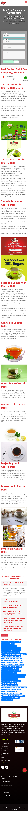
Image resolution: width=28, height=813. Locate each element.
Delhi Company (12, 8)
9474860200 (11, 79)
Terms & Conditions (7, 796)
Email (5, 45)
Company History (5, 743)
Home (5, 8)
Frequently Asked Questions (5, 749)
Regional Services (5, 760)
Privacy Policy (6, 792)
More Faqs (4, 635)
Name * (6, 33)
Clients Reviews (5, 746)
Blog (2, 757)
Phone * (6, 39)
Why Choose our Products (5, 754)
